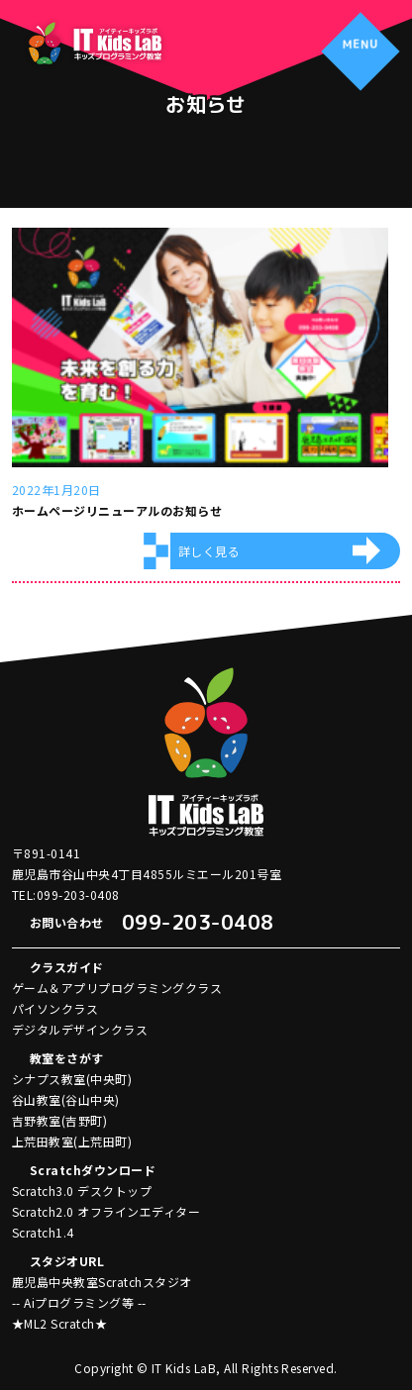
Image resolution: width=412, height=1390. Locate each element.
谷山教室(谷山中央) (66, 1099)
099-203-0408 (198, 922)
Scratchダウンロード (92, 1169)
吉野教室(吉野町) (59, 1120)
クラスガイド (67, 966)
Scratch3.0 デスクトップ (82, 1190)
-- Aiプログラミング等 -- (79, 1302)
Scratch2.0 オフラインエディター (106, 1211)
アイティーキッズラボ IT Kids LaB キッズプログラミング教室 (94, 43)
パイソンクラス (55, 1008)
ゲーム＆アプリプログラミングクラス (117, 987)
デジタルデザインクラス (80, 1029)
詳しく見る (209, 551)
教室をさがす (67, 1057)
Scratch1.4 (43, 1232)
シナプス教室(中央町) (72, 1078)
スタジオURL (67, 1260)
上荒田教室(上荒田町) (72, 1141)
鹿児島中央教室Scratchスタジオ (102, 1281)
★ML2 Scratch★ (59, 1323)
